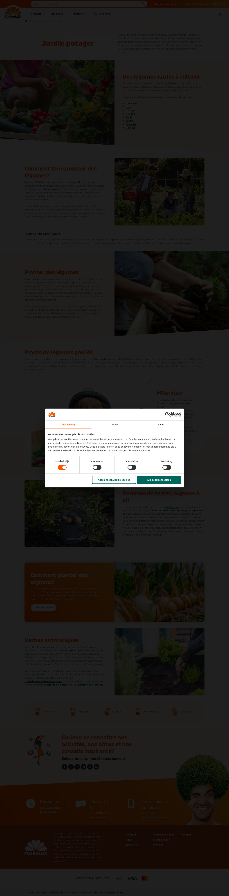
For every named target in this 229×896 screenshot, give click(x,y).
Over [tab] (161, 424)
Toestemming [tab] (68, 424)
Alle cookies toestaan (159, 479)
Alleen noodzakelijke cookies (114, 479)
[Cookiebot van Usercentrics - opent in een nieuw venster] (167, 414)
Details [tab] (114, 424)
